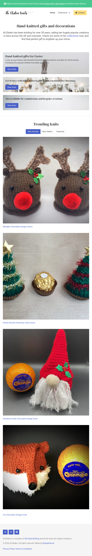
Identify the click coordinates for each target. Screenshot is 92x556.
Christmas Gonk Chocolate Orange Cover (20, 419)
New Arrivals (33, 131)
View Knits (11, 69)
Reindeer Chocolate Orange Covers (17, 227)
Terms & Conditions (23, 549)
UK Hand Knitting (32, 538)
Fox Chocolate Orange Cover (15, 515)
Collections (63, 13)
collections (73, 35)
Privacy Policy (9, 549)
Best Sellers (47, 131)
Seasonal (60, 131)
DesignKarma (48, 543)
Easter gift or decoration (54, 4)
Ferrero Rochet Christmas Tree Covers (19, 323)
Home (52, 13)
